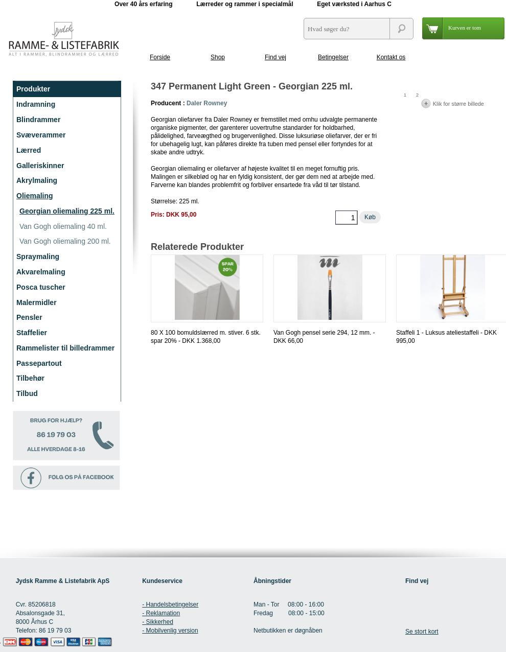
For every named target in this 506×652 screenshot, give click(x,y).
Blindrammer (38, 119)
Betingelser (333, 57)
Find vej (275, 57)
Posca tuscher (40, 287)
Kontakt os (391, 57)
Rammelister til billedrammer (65, 348)
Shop (218, 57)
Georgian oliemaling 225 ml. (66, 211)
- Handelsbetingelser (170, 604)
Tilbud (27, 393)
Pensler (29, 317)
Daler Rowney (207, 103)
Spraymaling (37, 256)
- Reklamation (161, 613)
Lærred (28, 150)
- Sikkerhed (157, 621)
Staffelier (31, 333)
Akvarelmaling (40, 272)
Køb (370, 217)
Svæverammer (41, 135)
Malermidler (36, 302)
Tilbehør (30, 378)
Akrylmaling (36, 180)
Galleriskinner (40, 165)
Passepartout (39, 363)
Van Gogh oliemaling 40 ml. (63, 226)
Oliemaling (34, 196)
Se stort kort (422, 631)
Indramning (35, 104)
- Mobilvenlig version (170, 630)
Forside (160, 57)
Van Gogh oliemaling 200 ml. (65, 241)
